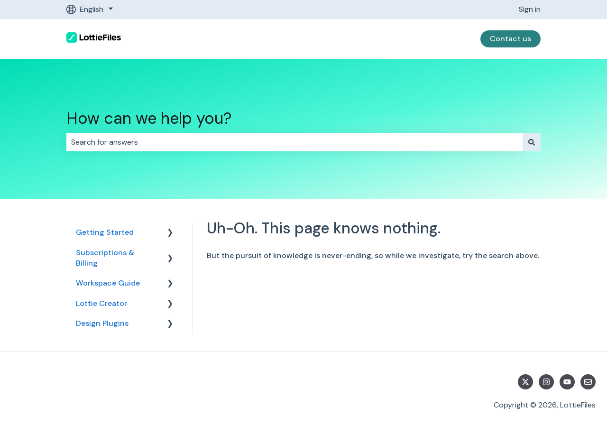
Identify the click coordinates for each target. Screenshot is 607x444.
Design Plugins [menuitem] (102, 323)
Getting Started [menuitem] (105, 232)
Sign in (530, 9)
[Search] (532, 142)
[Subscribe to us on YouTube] (567, 381)
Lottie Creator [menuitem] (101, 303)
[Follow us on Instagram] (546, 381)
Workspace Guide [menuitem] (108, 283)
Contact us (510, 39)
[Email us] (588, 381)
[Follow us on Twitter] (525, 381)
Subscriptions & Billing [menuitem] (105, 258)
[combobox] (294, 142)
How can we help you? (149, 118)
